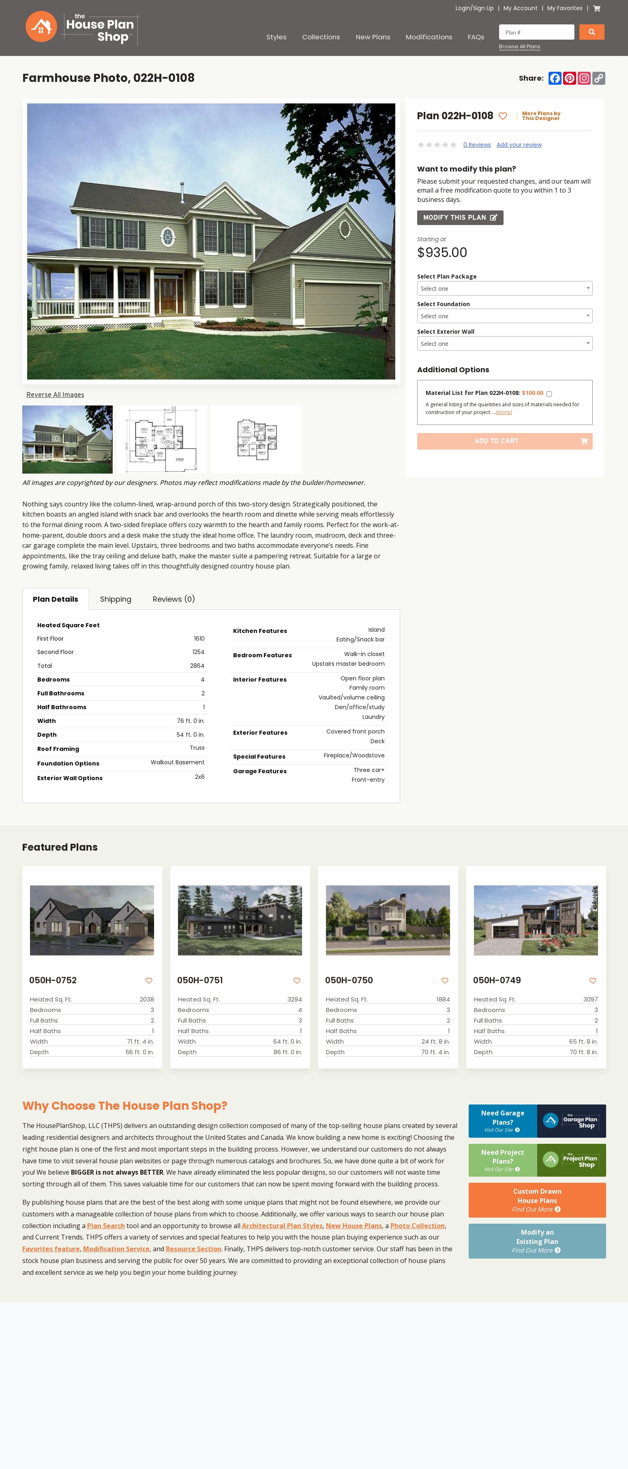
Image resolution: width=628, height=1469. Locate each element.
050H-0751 (200, 980)
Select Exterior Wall (445, 331)
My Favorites (565, 8)
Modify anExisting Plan (537, 1241)
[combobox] (505, 288)
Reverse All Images (55, 395)
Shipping (115, 599)
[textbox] (505, 288)
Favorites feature (51, 1248)
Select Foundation (443, 304)
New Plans (373, 37)
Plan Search (106, 1225)
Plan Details (55, 599)
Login (463, 8)
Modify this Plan (460, 217)
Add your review (519, 145)
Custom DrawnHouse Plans (537, 1200)
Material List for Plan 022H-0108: (484, 393)
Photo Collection (417, 1225)
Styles (276, 37)
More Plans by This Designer (541, 116)
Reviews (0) (174, 599)
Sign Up (483, 8)
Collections (321, 37)
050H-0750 (349, 980)
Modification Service (116, 1248)
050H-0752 (53, 980)
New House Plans (354, 1225)
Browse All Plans (519, 46)
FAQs (476, 37)
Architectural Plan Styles (282, 1225)
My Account (521, 8)
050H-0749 (497, 980)
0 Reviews (477, 145)
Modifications (429, 37)
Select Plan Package (447, 276)
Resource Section (193, 1248)
